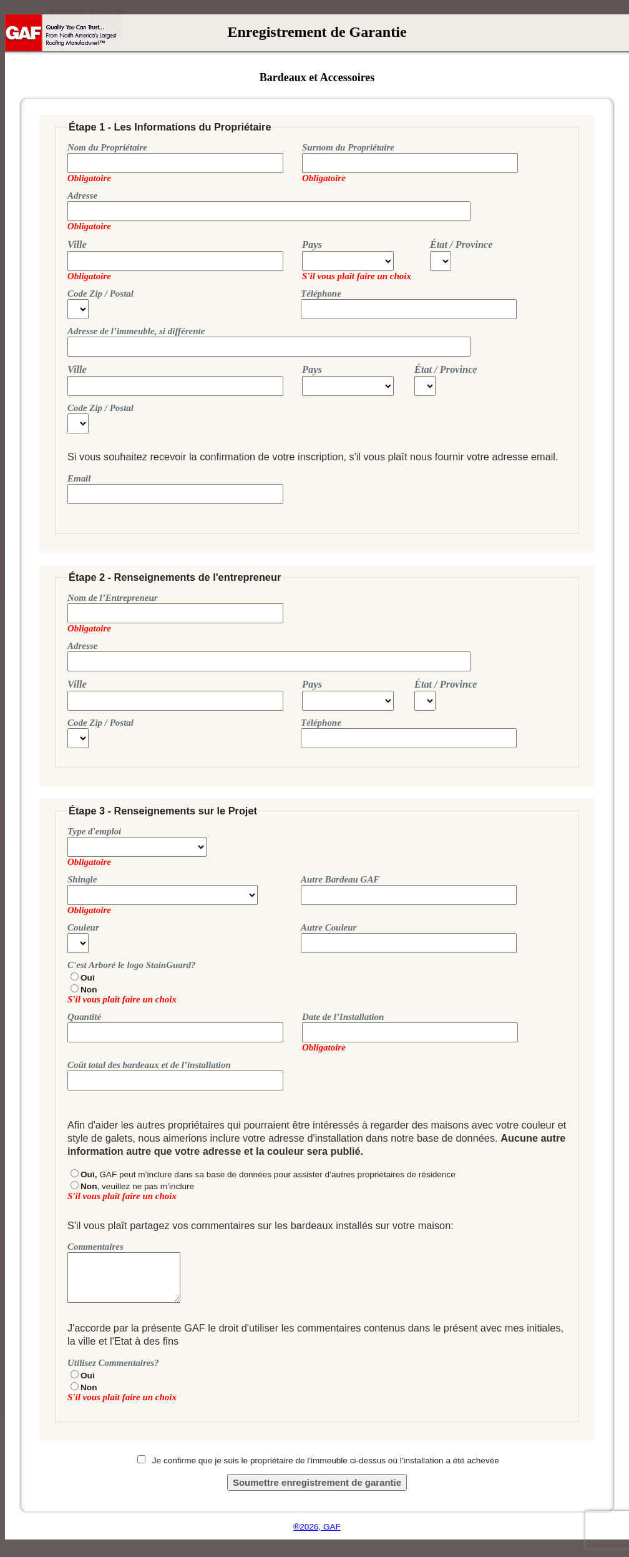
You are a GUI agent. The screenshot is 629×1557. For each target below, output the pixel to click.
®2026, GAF (317, 1526)
